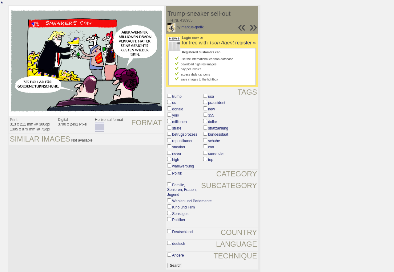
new (211, 109)
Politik (177, 173)
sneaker (178, 147)
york (175, 115)
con (211, 147)
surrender (216, 153)
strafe (176, 128)
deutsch (178, 243)
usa (211, 96)
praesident (216, 103)
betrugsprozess (184, 134)
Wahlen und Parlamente (191, 201)
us (174, 103)
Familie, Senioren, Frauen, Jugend (182, 190)
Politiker (178, 220)
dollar (212, 122)
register (245, 42)
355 (211, 115)
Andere (178, 255)
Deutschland (182, 232)
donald (177, 109)
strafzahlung (218, 128)
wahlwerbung (183, 166)
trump (177, 96)
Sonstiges (180, 214)
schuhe (214, 141)
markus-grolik (193, 27)
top (210, 160)
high (175, 160)
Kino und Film (183, 207)
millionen (179, 122)
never (176, 153)
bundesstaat (218, 134)
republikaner (182, 141)
